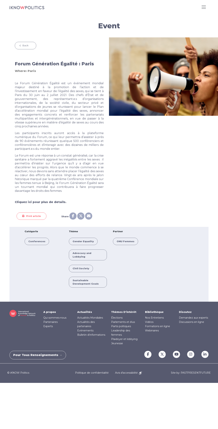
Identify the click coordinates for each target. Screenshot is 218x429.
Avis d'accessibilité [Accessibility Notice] (128, 372)
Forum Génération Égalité (40, 83)
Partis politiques (121, 326)
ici (30, 202)
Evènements (85, 330)
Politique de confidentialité (92, 372)
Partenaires (50, 322)
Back (25, 45)
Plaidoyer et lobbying (124, 339)
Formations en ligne (157, 326)
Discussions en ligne (191, 322)
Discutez (185, 312)
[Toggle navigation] (204, 7)
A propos (49, 312)
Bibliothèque (154, 312)
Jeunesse (117, 343)
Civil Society (81, 268)
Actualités (84, 312)
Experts (48, 326)
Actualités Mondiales (90, 317)
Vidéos (149, 322)
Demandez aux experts (193, 317)
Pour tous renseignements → (39, 355)
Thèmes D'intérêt (123, 312)
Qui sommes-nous (54, 317)
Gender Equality (83, 241)
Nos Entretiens (154, 317)
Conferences (36, 241)
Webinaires (152, 330)
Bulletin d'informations (91, 334)
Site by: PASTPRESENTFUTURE (191, 372)
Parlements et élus (123, 322)
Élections (117, 317)
